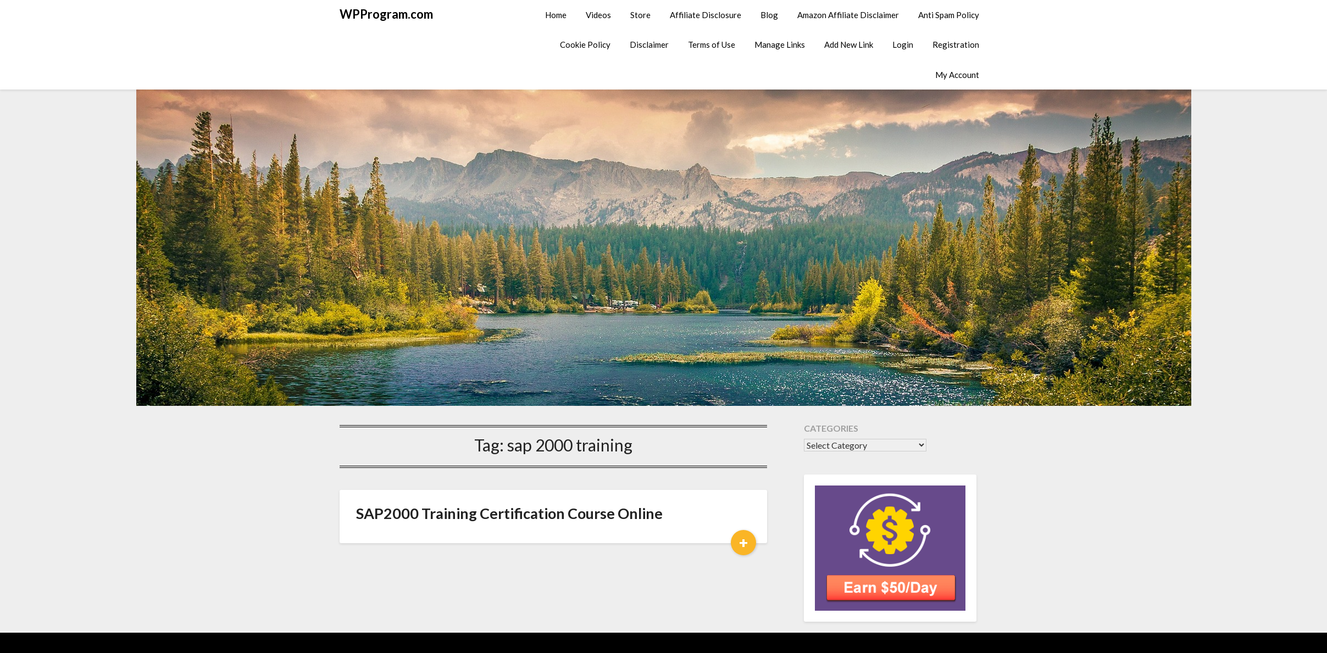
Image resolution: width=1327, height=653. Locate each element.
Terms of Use (711, 44)
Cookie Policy (585, 44)
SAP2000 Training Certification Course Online (509, 513)
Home (556, 15)
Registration (955, 44)
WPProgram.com (386, 14)
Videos (598, 15)
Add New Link (848, 44)
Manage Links (779, 44)
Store (640, 15)
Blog (769, 15)
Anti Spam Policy (948, 15)
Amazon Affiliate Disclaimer (848, 15)
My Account (957, 75)
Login (902, 44)
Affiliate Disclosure (705, 15)
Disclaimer (649, 44)
